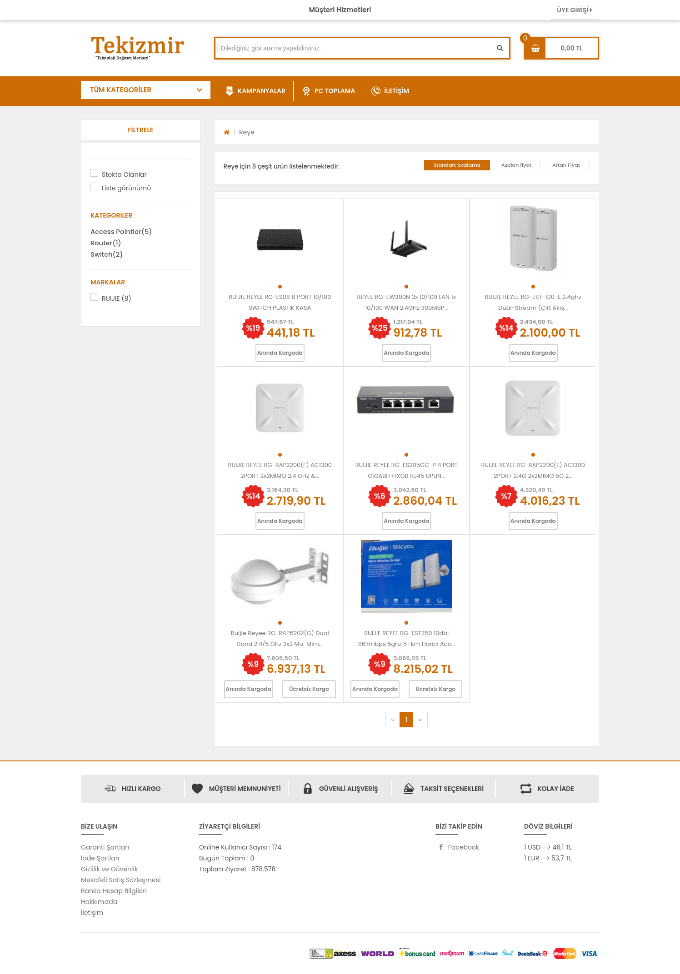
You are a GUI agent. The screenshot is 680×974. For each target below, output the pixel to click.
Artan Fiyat (566, 165)
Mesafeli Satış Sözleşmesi (121, 880)
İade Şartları (100, 858)
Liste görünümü (126, 188)
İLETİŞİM (390, 91)
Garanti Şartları (105, 847)
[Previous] (392, 719)
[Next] (420, 719)
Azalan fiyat (516, 165)
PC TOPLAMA (328, 91)
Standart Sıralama (457, 165)
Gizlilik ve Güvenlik (109, 869)
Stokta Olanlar (124, 174)
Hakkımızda (99, 901)
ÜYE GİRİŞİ (574, 10)
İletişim (92, 912)
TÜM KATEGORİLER (120, 89)
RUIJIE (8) (116, 298)
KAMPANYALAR (255, 91)
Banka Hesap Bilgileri (114, 890)
